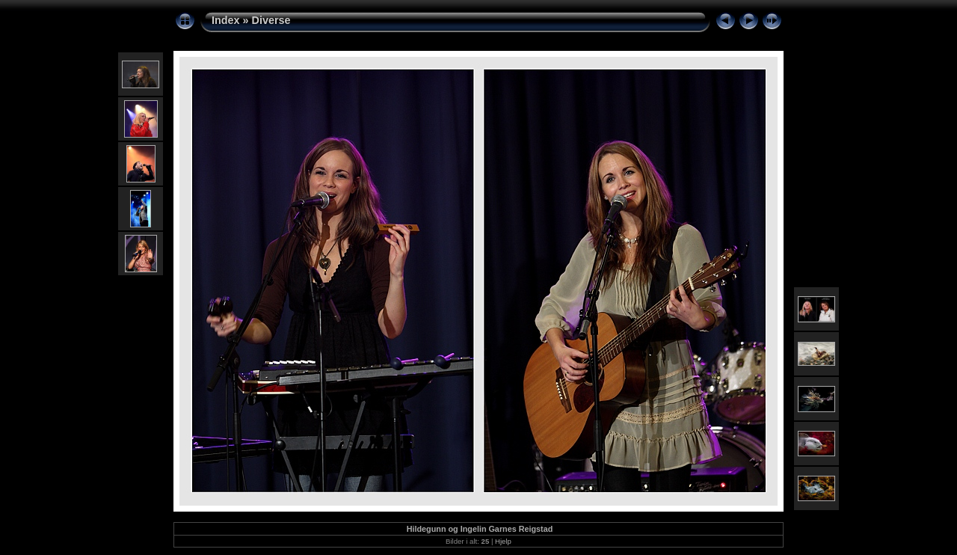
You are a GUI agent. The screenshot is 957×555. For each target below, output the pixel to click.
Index (226, 20)
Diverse (271, 20)
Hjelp (503, 541)
